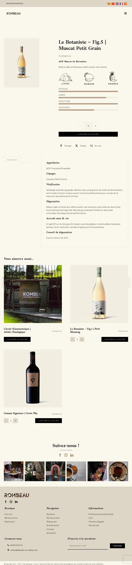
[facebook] (60, 455)
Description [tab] (12, 159)
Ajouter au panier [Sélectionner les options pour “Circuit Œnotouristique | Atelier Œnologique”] (17, 339)
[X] (80, 145)
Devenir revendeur (14, 3)
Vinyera (35, 564)
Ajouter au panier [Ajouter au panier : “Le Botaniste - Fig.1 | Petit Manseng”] (114, 339)
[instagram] (66, 455)
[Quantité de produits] (88, 125)
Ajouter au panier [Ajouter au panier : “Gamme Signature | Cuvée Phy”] (48, 421)
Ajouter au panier (88, 134)
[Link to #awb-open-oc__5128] (125, 13)
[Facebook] (65, 145)
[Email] (95, 145)
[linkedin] (71, 455)
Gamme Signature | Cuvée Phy (21, 413)
